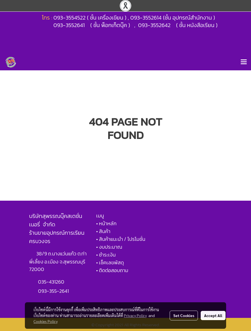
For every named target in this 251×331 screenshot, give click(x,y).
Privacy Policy (135, 315)
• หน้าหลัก (106, 223)
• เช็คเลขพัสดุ (110, 262)
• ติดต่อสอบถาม (112, 270)
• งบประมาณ (109, 247)
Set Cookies (183, 315)
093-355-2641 (53, 291)
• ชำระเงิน (106, 254)
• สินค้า (103, 231)
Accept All (213, 315)
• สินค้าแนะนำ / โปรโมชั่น (120, 239)
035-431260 (51, 282)
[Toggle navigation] (244, 62)
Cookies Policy (46, 321)
